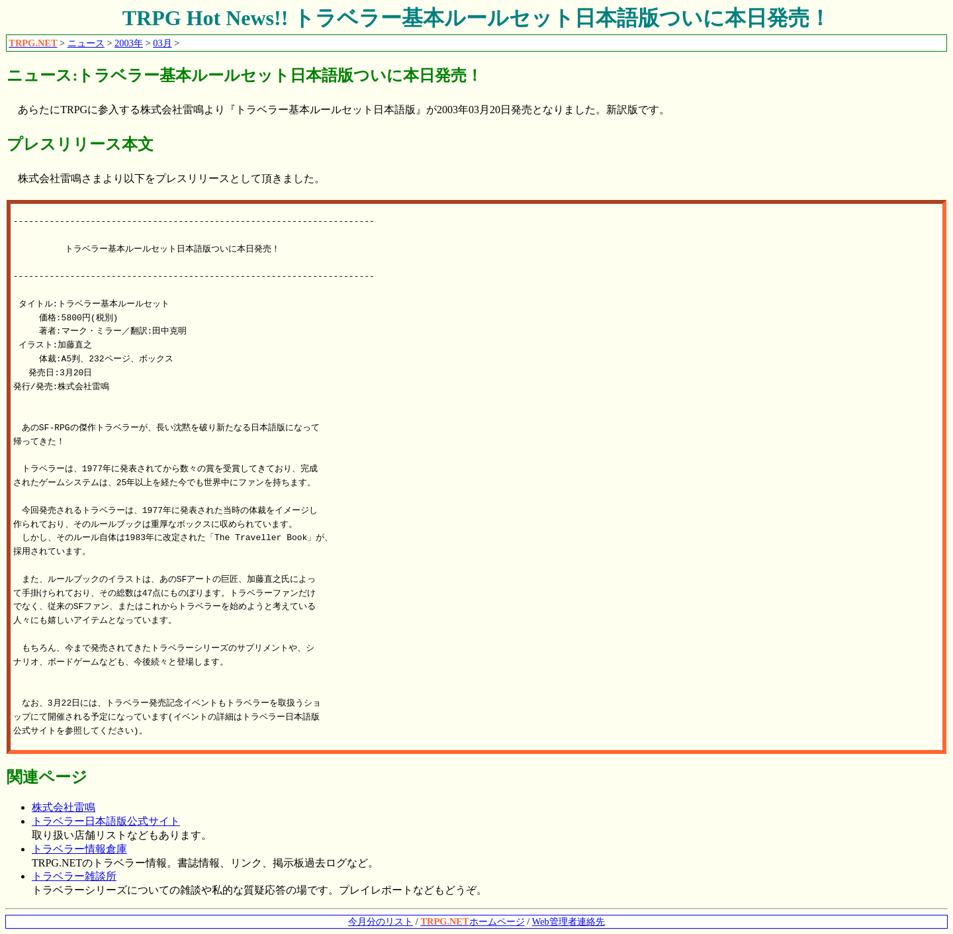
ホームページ (472, 921)
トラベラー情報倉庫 (79, 849)
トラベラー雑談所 (74, 876)
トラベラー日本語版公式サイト (106, 821)
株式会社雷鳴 (63, 807)
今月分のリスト (380, 921)
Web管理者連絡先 (568, 921)
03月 (162, 43)
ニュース (86, 43)
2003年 (128, 43)
